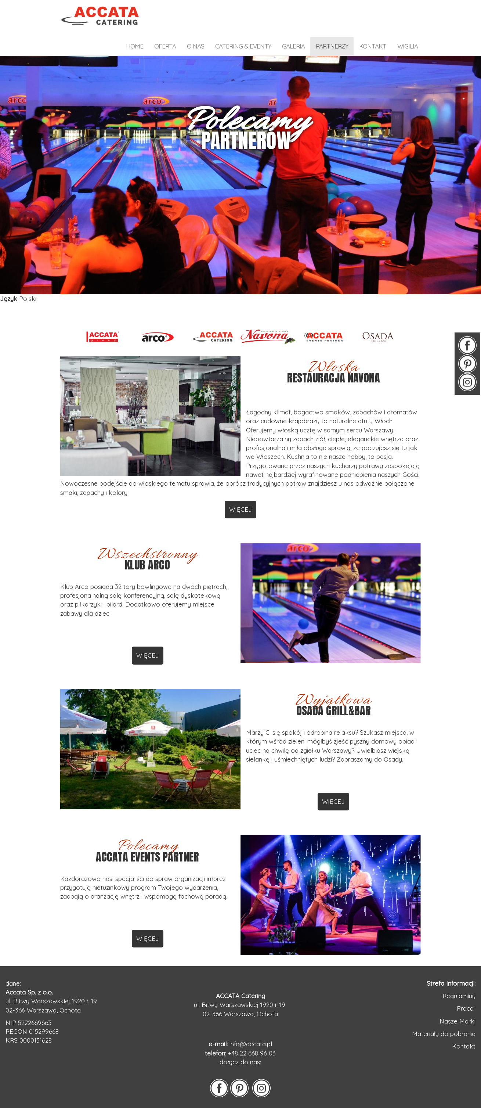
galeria (293, 46)
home (134, 46)
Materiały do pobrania (443, 1033)
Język (8, 298)
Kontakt (463, 1046)
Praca (466, 1008)
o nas (195, 46)
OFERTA (165, 46)
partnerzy (332, 46)
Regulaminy (458, 996)
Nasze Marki (457, 1021)
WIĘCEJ (240, 509)
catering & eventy (243, 46)
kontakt (372, 46)
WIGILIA (407, 46)
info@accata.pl (250, 1044)
